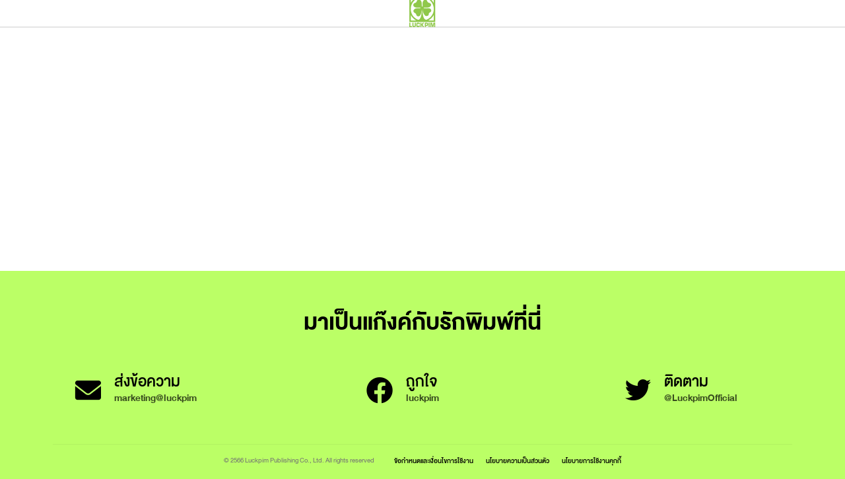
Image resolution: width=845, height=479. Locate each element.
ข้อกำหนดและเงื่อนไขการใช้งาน (433, 460)
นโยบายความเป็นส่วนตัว (517, 460)
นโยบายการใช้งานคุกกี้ (591, 460)
